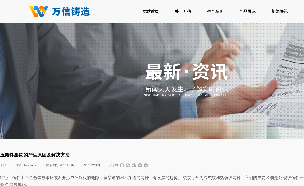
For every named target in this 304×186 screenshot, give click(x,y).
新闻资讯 (279, 11)
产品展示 (247, 11)
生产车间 (215, 11)
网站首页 (150, 11)
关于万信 (183, 11)
